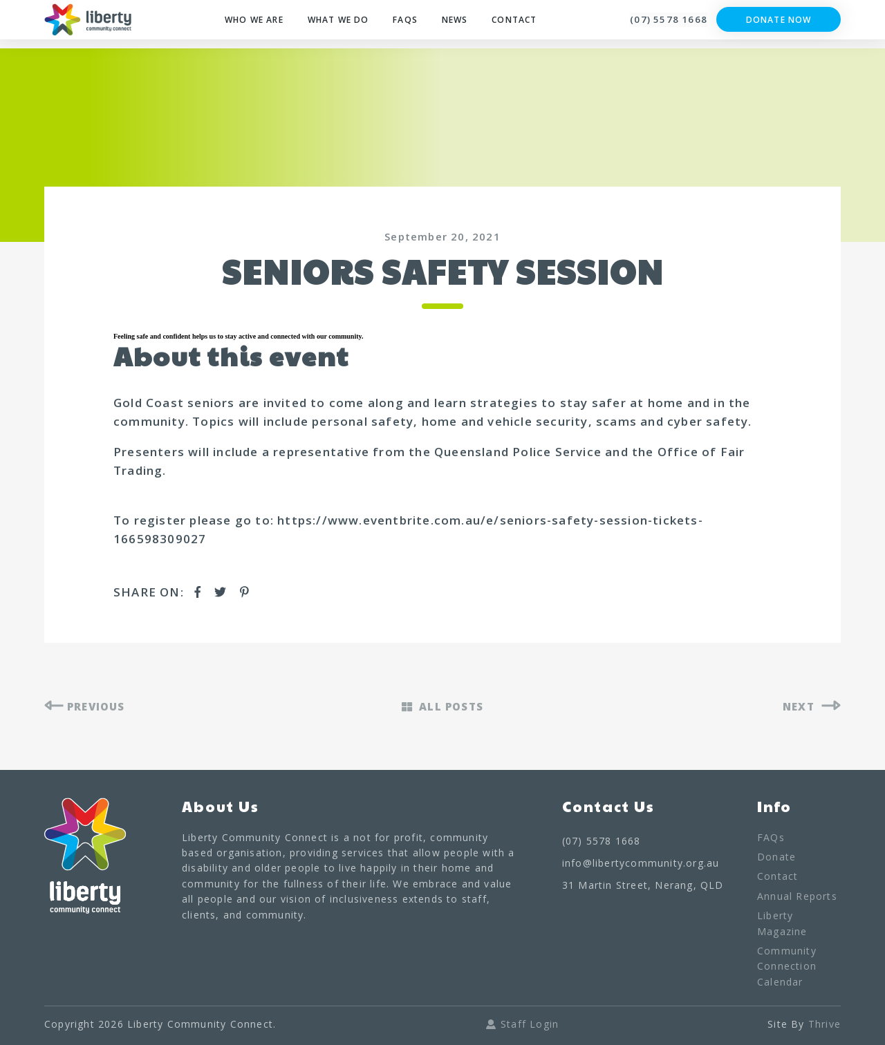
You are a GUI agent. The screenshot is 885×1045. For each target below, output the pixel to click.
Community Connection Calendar (787, 968)
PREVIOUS (88, 707)
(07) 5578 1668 (657, 24)
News (459, 24)
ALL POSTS (442, 707)
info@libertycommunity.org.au (641, 865)
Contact (521, 24)
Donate (776, 858)
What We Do (339, 24)
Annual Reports (797, 898)
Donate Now (778, 24)
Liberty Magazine (782, 925)
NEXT (810, 707)
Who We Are (247, 24)
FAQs (409, 24)
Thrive (824, 1026)
